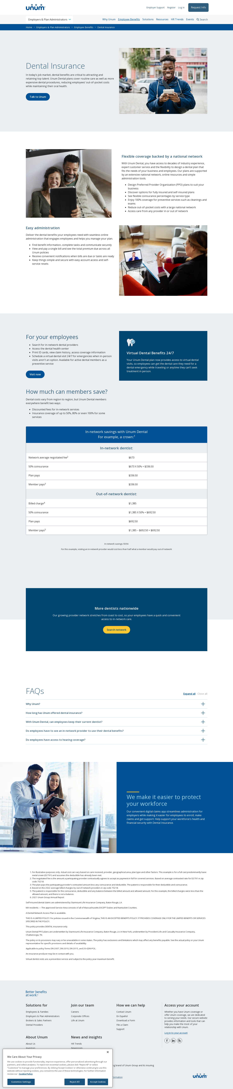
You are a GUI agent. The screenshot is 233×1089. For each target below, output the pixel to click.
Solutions (148, 19)
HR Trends (177, 19)
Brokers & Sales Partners (39, 1020)
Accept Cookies (98, 1081)
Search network (116, 629)
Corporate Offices (80, 1016)
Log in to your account (176, 1032)
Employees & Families (37, 1011)
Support (120, 1029)
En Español (122, 1016)
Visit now (35, 374)
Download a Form (125, 1020)
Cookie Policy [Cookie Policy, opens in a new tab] (26, 1073)
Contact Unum (123, 1011)
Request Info (198, 7)
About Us (30, 1043)
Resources (162, 19)
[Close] (107, 1052)
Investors (30, 1048)
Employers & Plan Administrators (53, 27)
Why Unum (108, 19)
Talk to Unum (38, 97)
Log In (180, 7)
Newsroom (77, 1048)
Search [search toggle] (204, 19)
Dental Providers (34, 1024)
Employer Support (154, 7)
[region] (58, 1068)
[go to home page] (36, 10)
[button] (116, 703)
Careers (75, 1011)
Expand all (189, 693)
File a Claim (122, 1024)
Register (170, 7)
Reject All (74, 1081)
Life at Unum (77, 1020)
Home (29, 27)
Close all (202, 693)
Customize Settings (21, 1081)
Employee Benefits (129, 19)
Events (190, 19)
